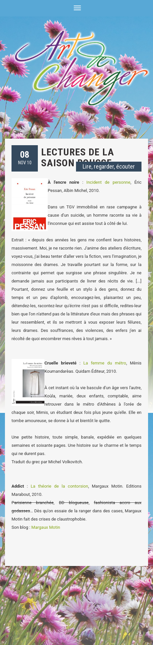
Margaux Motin (45, 527)
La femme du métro (104, 363)
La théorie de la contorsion (59, 486)
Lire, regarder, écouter (109, 166)
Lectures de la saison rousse (77, 157)
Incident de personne (109, 182)
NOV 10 (25, 157)
